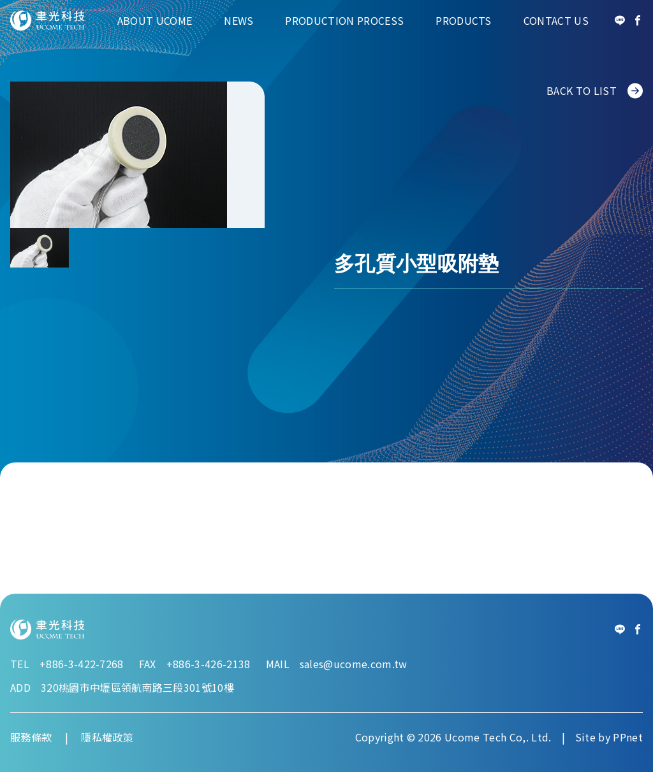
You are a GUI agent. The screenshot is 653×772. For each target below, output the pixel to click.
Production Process (344, 20)
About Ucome (155, 20)
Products (464, 20)
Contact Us (556, 20)
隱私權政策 (107, 737)
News (238, 20)
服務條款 (31, 737)
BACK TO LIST (595, 91)
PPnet (628, 737)
